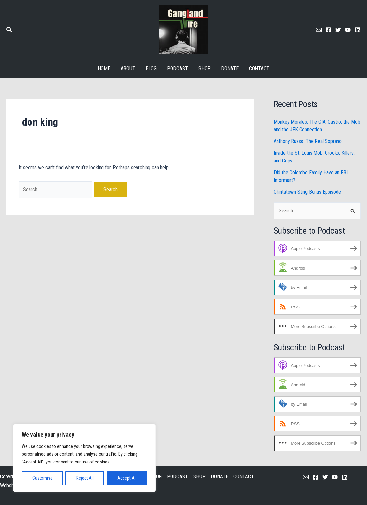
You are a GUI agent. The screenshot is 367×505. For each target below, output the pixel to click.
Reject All (85, 478)
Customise (42, 478)
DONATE (219, 477)
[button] (9, 30)
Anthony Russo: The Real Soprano (308, 141)
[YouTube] (335, 477)
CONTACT (243, 477)
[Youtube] (348, 30)
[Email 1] (319, 30)
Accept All (126, 478)
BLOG (156, 477)
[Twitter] (338, 30)
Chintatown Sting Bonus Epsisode (307, 192)
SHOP (199, 477)
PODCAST (177, 477)
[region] (84, 458)
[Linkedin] (358, 30)
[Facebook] (328, 30)
